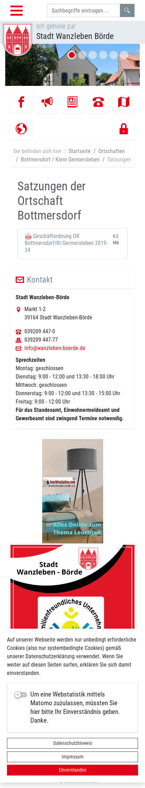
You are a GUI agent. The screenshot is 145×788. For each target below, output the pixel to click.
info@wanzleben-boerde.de (54, 348)
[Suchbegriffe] (83, 10)
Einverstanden (72, 770)
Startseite (80, 151)
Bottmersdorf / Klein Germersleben (60, 159)
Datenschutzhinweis (72, 743)
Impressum (73, 756)
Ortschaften (111, 151)
